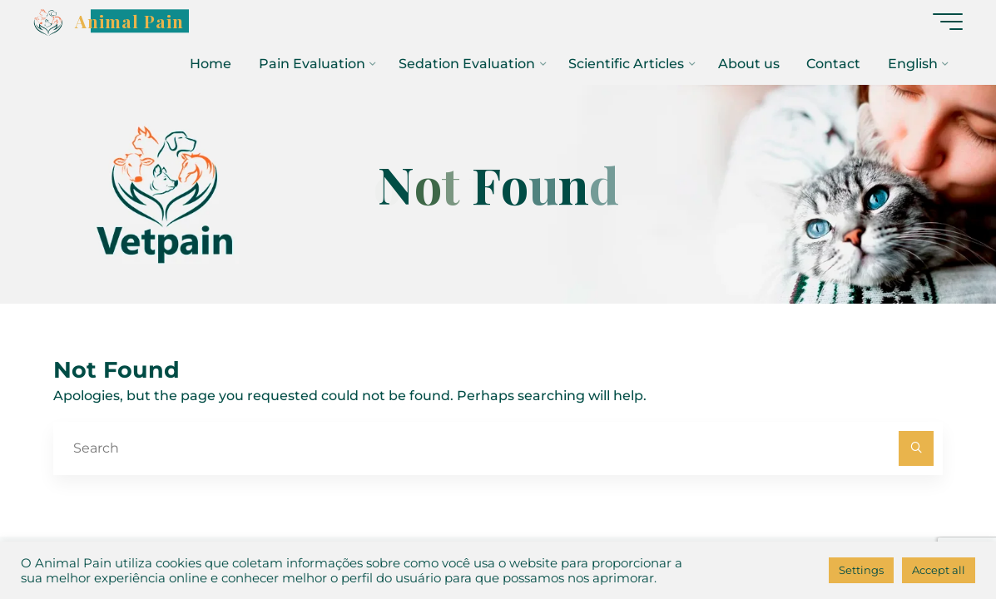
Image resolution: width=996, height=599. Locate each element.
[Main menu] (948, 21)
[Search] (916, 448)
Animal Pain (129, 20)
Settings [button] (861, 570)
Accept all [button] (938, 570)
